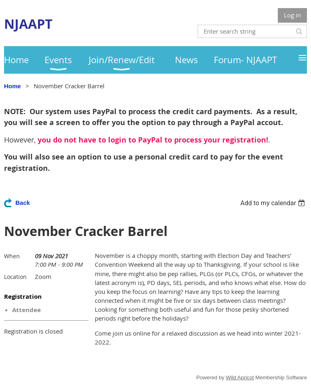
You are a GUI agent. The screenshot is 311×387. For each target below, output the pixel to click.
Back (22, 202)
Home (12, 86)
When (12, 256)
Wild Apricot (240, 377)
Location (15, 277)
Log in (292, 15)
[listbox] (273, 203)
